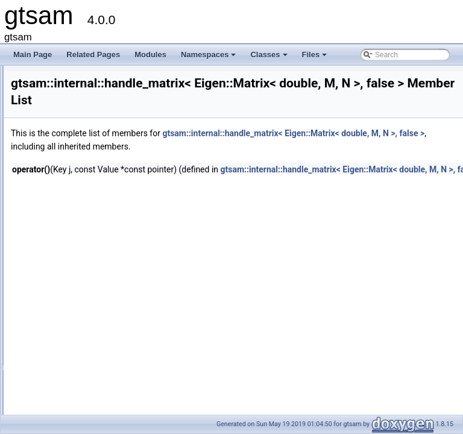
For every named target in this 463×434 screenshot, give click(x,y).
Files (315, 58)
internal (61, 74)
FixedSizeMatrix (84, 193)
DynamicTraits (82, 127)
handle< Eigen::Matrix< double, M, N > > (124, 220)
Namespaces (209, 58)
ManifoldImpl (79, 339)
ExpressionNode (85, 153)
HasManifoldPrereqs (92, 273)
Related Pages (93, 54)
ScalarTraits (78, 379)
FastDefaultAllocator (91, 167)
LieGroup (74, 299)
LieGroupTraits (83, 313)
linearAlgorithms (85, 87)
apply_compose (84, 100)
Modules (150, 54)
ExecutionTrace (84, 140)
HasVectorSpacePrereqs (98, 286)
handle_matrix (81, 233)
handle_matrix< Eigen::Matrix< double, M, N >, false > (145, 246)
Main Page (32, 54)
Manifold (72, 326)
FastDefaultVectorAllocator (102, 180)
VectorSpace (79, 405)
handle (70, 207)
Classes (269, 58)
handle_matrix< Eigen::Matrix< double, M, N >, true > (144, 260)
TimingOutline (81, 392)
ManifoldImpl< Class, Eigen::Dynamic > (122, 352)
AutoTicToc (77, 114)
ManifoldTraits (81, 366)
